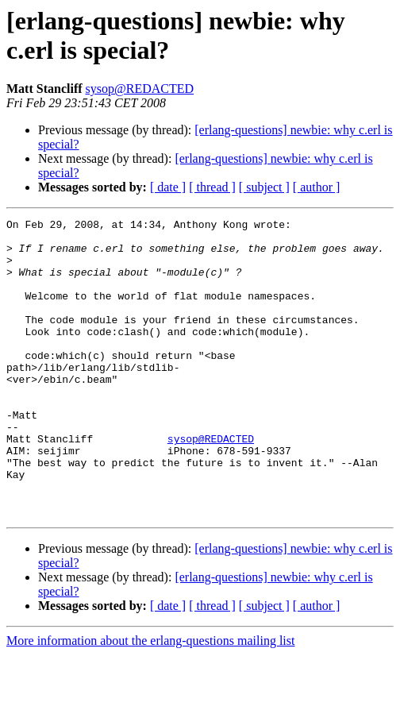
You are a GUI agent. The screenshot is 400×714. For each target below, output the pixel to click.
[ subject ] (264, 187)
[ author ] (316, 187)
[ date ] (168, 187)
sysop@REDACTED (140, 88)
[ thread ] (212, 187)
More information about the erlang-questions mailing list (150, 700)
